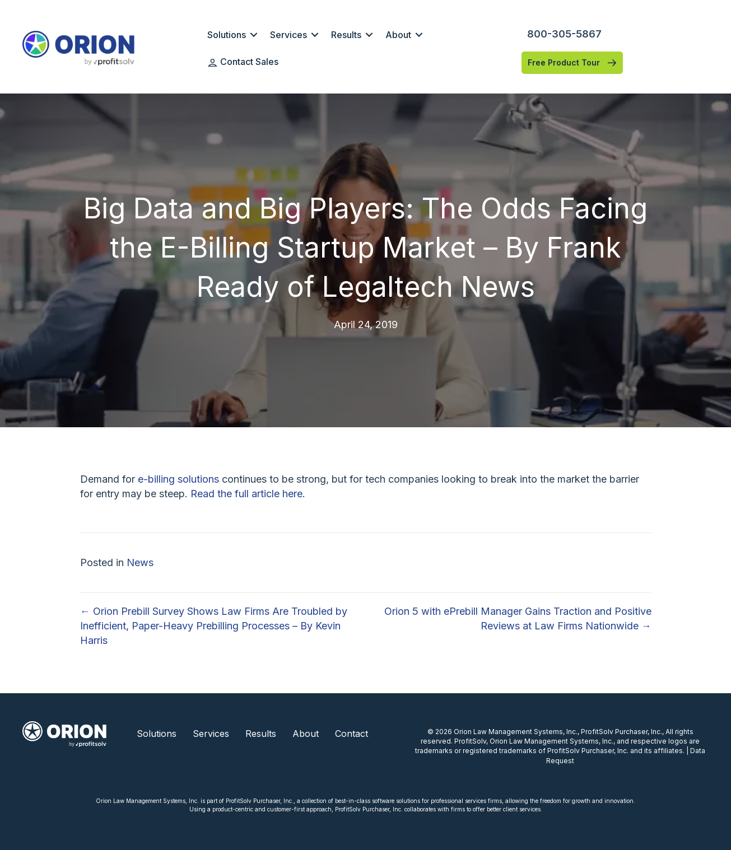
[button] (254, 34)
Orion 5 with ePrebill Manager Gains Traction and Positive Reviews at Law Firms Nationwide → (517, 618)
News (140, 562)
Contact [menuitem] (351, 733)
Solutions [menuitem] (226, 34)
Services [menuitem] (288, 34)
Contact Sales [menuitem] (243, 61)
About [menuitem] (398, 34)
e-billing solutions (178, 479)
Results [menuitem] (346, 34)
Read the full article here (246, 493)
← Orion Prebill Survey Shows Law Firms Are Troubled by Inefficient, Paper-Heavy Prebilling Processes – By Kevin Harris (213, 625)
